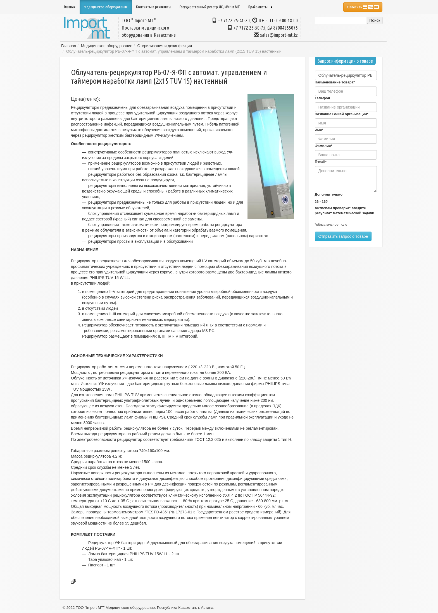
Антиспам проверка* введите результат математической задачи (344, 210)
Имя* (319, 130)
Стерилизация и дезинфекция (164, 46)
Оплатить (363, 7)
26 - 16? (321, 202)
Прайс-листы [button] (260, 7)
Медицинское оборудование (106, 46)
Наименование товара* (335, 82)
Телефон (322, 98)
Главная (69, 7)
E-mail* (321, 162)
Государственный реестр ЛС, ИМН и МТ (210, 7)
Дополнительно (328, 194)
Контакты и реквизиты (153, 7)
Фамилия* (323, 146)
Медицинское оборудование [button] (106, 7)
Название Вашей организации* (341, 114)
